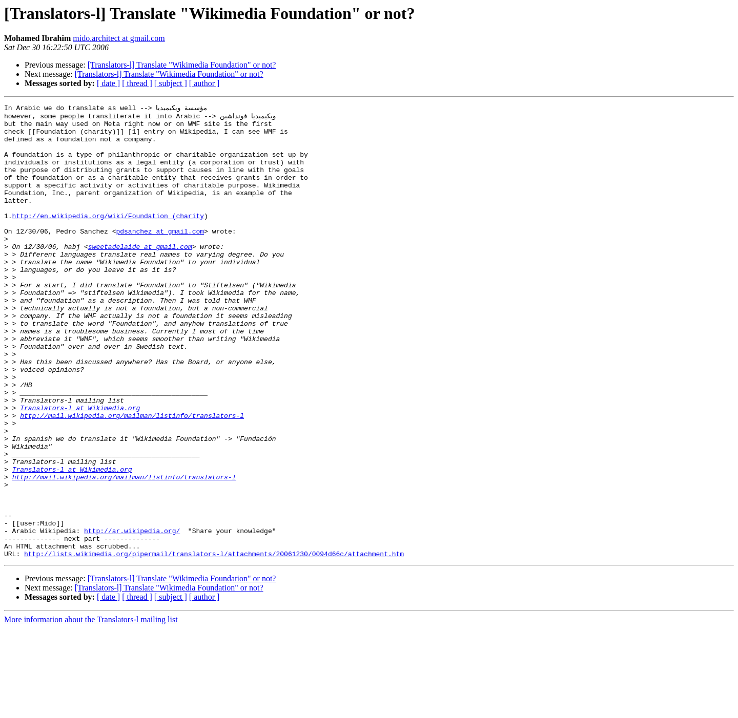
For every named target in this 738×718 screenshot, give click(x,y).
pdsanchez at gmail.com (160, 256)
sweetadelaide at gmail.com (140, 274)
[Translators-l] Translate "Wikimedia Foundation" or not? (182, 64)
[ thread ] (137, 83)
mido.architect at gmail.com (119, 38)
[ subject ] (170, 83)
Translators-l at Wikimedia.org (80, 468)
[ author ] (204, 83)
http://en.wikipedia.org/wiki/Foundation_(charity (108, 237)
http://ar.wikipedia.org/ (132, 615)
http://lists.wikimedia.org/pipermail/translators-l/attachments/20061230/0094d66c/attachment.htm (214, 643)
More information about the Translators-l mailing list (91, 709)
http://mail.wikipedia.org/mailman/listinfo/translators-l (132, 477)
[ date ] (108, 83)
